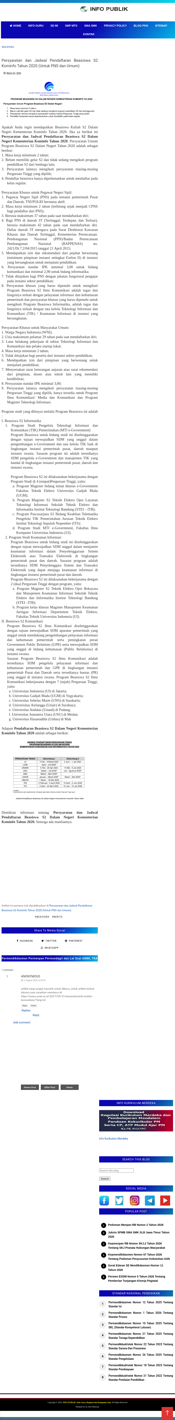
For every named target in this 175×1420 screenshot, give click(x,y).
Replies (26, 1010)
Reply (24, 1006)
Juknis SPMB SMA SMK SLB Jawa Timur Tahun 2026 (139, 1234)
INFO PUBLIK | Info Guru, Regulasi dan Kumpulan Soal (87, 1402)
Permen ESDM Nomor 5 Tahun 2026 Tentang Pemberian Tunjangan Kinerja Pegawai (136, 1278)
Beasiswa (8, 47)
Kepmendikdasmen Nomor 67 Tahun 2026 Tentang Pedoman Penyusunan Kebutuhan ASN (139, 1256)
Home (69, 1087)
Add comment (21, 1022)
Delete (33, 1006)
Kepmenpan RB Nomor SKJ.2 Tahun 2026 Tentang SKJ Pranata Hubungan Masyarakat (136, 1245)
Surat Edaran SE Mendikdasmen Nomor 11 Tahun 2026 (135, 1267)
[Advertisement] (50, 861)
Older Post (49, 1087)
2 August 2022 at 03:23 (35, 980)
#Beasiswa (42, 916)
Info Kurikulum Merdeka (113, 1138)
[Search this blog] (116, 1171)
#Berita (57, 916)
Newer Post (30, 1087)
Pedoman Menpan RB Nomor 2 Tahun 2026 (135, 1224)
